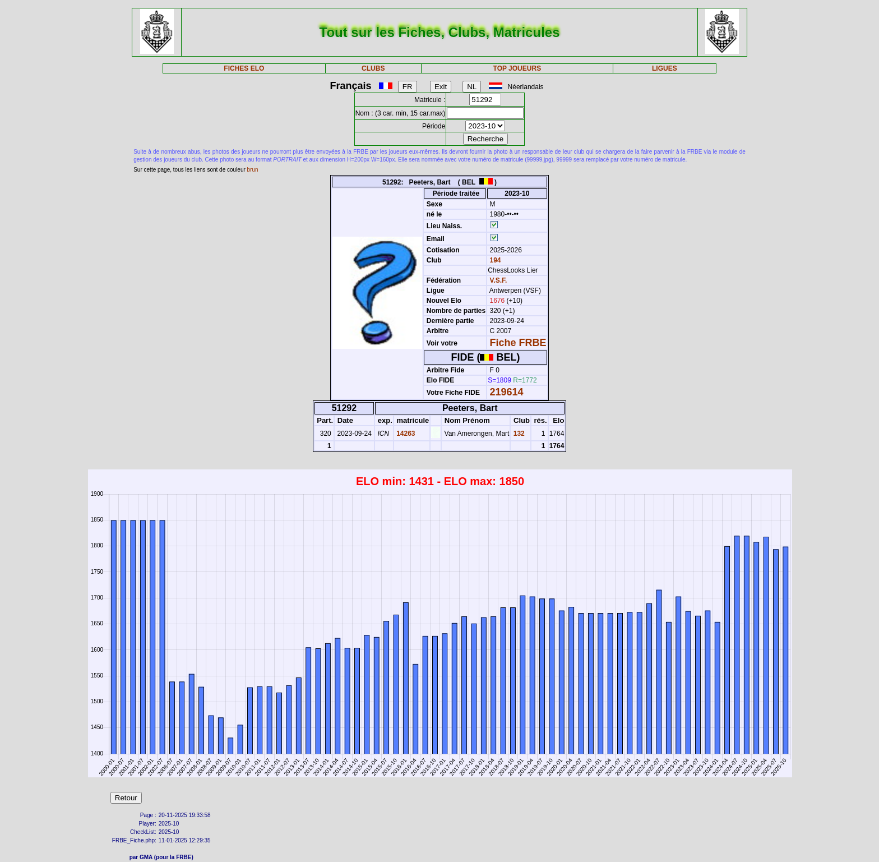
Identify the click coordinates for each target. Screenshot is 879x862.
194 (494, 260)
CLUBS (373, 68)
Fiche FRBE (518, 342)
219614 (507, 392)
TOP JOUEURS (517, 68)
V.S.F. (498, 280)
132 (517, 433)
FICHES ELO (244, 68)
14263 (405, 433)
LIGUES (664, 68)
